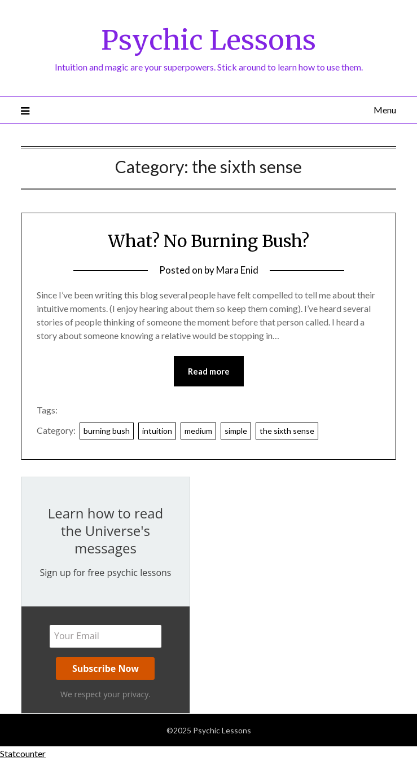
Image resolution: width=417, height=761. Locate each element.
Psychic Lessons (208, 40)
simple (236, 431)
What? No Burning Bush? (208, 241)
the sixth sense (287, 431)
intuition (157, 431)
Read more (209, 371)
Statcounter (23, 753)
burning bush (107, 431)
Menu (385, 109)
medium (198, 431)
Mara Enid (237, 270)
